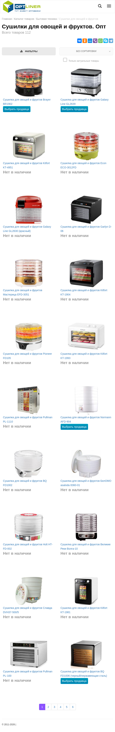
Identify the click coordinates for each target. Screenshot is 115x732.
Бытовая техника (46, 18)
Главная (7, 18)
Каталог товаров (24, 18)
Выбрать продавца (16, 109)
